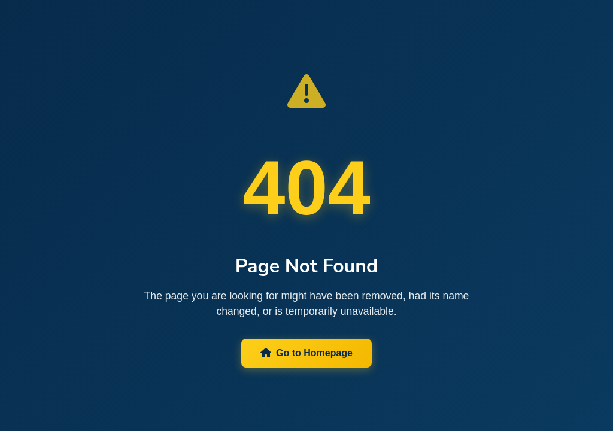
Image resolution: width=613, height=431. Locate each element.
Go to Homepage (306, 353)
